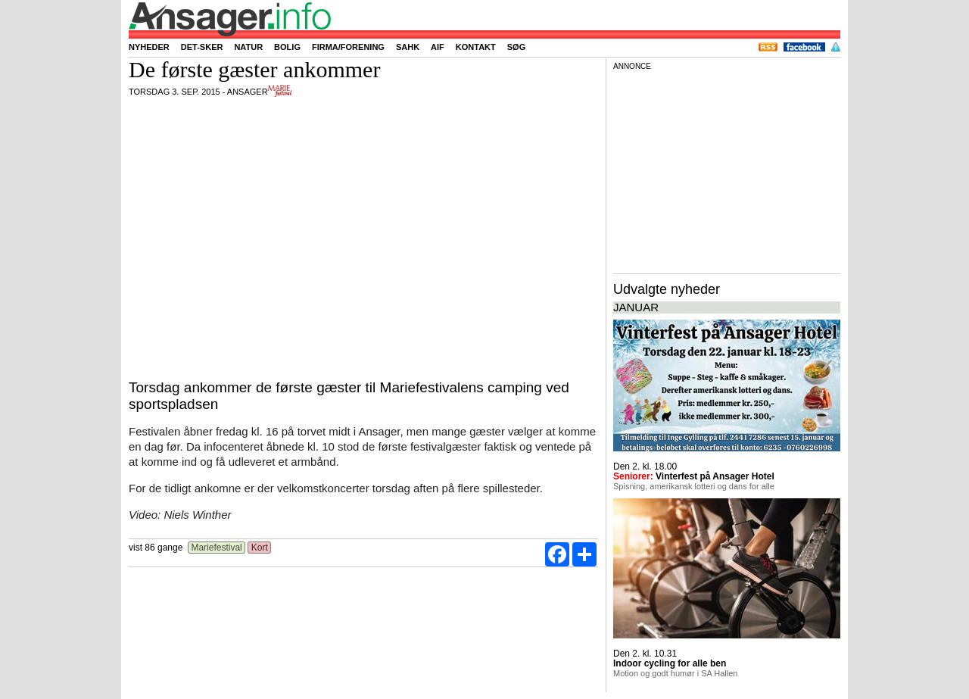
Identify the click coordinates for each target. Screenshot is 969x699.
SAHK (407, 46)
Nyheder (149, 46)
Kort (259, 547)
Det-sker (202, 46)
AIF (437, 46)
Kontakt (476, 46)
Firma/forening (348, 46)
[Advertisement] (726, 169)
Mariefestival (217, 547)
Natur (248, 46)
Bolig (287, 46)
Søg (516, 46)
